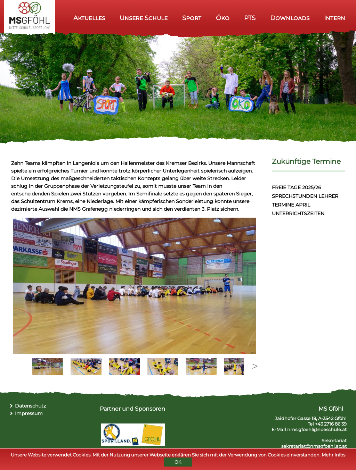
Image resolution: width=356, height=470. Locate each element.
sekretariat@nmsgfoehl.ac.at (314, 446)
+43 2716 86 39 (331, 424)
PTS (250, 18)
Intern (334, 18)
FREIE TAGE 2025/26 (296, 187)
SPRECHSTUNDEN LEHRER (305, 196)
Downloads (289, 18)
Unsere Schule (144, 18)
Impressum (29, 413)
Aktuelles (89, 18)
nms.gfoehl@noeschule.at (317, 429)
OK (178, 462)
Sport (191, 18)
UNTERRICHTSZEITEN (298, 213)
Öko (222, 18)
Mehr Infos (333, 455)
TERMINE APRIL (291, 205)
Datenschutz (30, 406)
